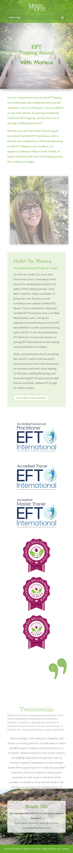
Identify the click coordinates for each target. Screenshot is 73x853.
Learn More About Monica (31, 398)
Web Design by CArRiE (56, 848)
